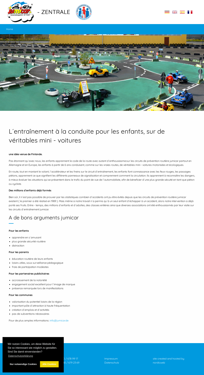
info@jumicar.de (59, 320)
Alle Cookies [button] (49, 364)
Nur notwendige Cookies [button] (23, 364)
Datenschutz (111, 362)
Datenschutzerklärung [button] (20, 356)
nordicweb (159, 362)
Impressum (111, 358)
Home (9, 29)
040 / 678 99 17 (69, 358)
